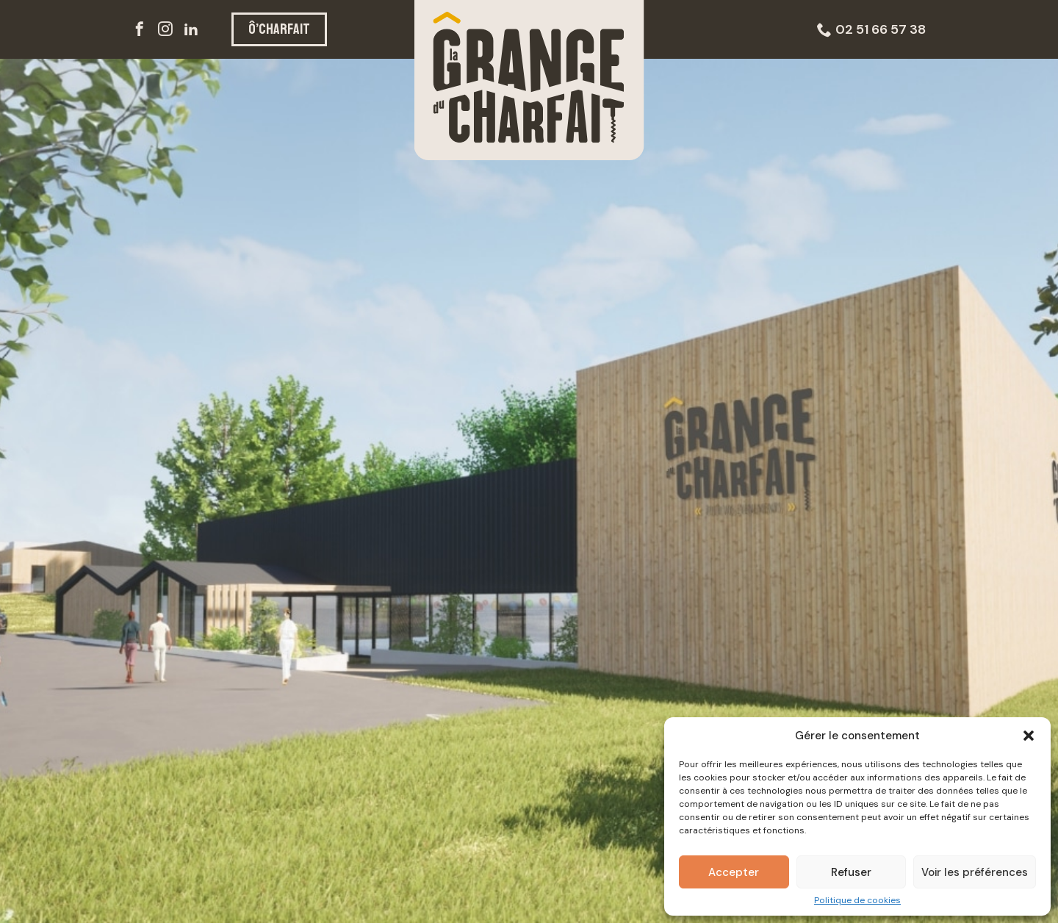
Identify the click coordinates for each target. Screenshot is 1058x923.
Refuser (851, 872)
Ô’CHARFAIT (279, 29)
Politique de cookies (857, 900)
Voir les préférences (974, 872)
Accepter (733, 872)
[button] (1028, 735)
